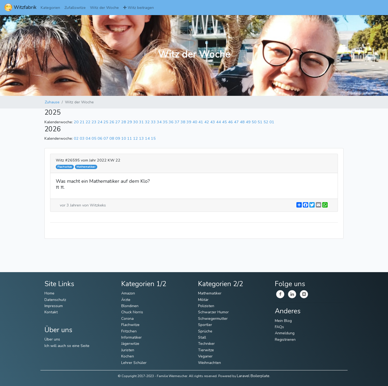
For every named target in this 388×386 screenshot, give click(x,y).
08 (111, 138)
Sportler (205, 324)
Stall (202, 337)
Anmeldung (285, 333)
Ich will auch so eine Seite (66, 345)
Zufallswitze (75, 7)
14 (147, 138)
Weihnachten (209, 362)
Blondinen (129, 305)
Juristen (127, 350)
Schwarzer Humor (213, 312)
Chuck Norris (132, 312)
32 (147, 122)
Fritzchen (129, 331)
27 (117, 122)
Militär (203, 299)
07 (105, 138)
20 (76, 122)
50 (254, 122)
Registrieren (285, 339)
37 (177, 122)
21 (82, 122)
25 (105, 122)
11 (129, 138)
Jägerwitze (130, 343)
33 (153, 122)
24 (100, 122)
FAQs (279, 326)
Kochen (127, 356)
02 (76, 138)
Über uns (52, 339)
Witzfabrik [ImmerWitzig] (20, 7)
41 (200, 122)
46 (230, 122)
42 (206, 122)
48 (242, 122)
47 (236, 122)
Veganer (205, 356)
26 (111, 122)
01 (271, 122)
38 (183, 122)
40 (194, 122)
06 (100, 138)
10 (123, 138)
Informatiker (131, 337)
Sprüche (205, 331)
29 (129, 122)
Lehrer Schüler (134, 362)
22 (88, 122)
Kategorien (50, 7)
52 (266, 122)
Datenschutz (55, 299)
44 (218, 122)
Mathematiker (209, 293)
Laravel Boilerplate (253, 375)
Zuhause (52, 102)
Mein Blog (283, 320)
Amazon (128, 293)
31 (141, 122)
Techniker (206, 343)
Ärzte (125, 299)
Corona (127, 318)
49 (248, 122)
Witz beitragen (138, 7)
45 (224, 122)
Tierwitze (206, 350)
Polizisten (206, 305)
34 (159, 122)
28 (123, 122)
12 (135, 138)
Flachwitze (130, 324)
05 (94, 138)
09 (117, 138)
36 (171, 122)
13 (141, 138)
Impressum (53, 305)
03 (82, 138)
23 (94, 122)
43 (212, 122)
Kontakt (51, 312)
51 (260, 122)
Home (49, 293)
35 (165, 122)
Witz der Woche (104, 7)
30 (135, 122)
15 (153, 138)
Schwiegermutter (213, 318)
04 (88, 138)
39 (188, 122)
